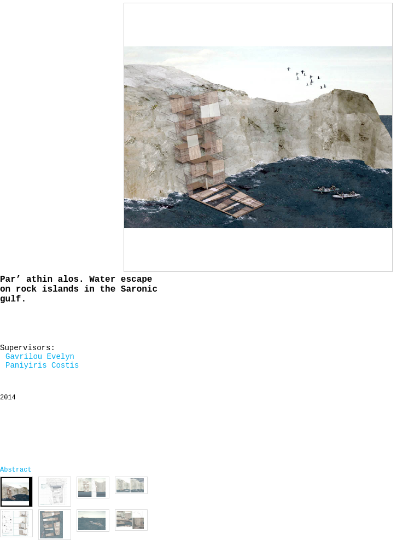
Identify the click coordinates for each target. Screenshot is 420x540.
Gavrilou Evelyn (39, 356)
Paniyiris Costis (42, 365)
